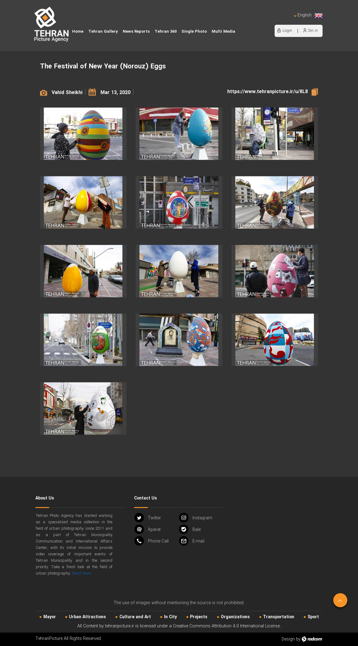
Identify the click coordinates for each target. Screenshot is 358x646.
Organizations (235, 617)
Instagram (195, 517)
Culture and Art (135, 617)
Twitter (147, 517)
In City (170, 617)
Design (288, 639)
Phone (151, 541)
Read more (81, 573)
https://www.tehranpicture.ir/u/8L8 (267, 92)
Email (191, 541)
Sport (313, 617)
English (308, 15)
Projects (198, 617)
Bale (190, 529)
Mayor (49, 617)
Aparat (147, 529)
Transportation (278, 617)
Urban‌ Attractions (87, 617)
